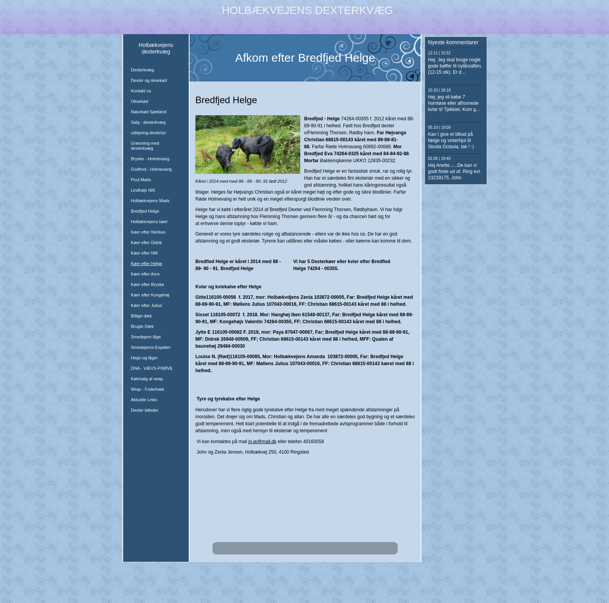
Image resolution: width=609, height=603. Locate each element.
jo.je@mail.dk (263, 441)
